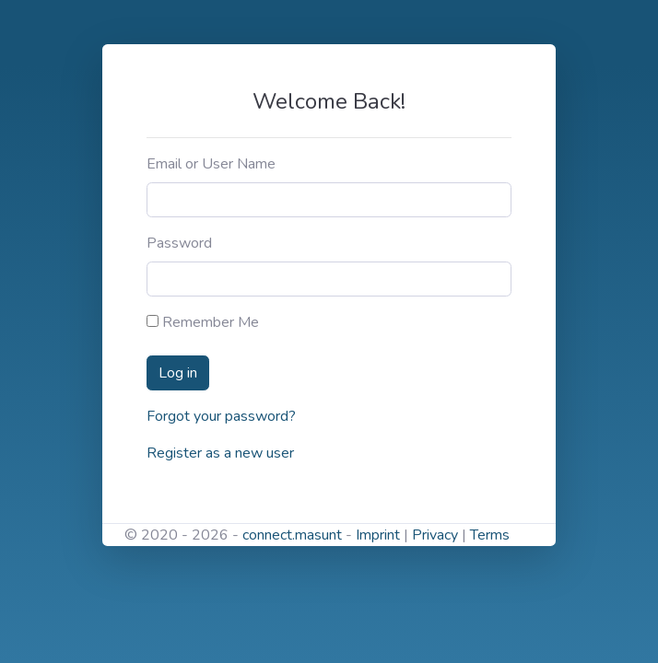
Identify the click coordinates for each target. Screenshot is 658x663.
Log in (178, 373)
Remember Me (203, 322)
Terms (490, 535)
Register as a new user (220, 453)
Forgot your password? (221, 416)
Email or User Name (211, 164)
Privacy (435, 535)
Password (179, 243)
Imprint (378, 535)
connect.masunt (292, 535)
